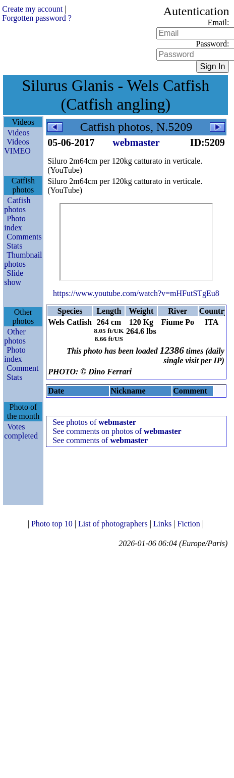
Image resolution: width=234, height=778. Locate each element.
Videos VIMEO (17, 146)
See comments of (100, 440)
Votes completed (21, 431)
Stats (14, 245)
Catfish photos (17, 205)
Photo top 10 (53, 523)
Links (163, 523)
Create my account (32, 9)
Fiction (189, 523)
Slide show (13, 277)
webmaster (135, 142)
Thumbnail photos (23, 259)
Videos (18, 132)
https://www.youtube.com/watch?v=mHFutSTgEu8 (136, 293)
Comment (22, 368)
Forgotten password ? (36, 18)
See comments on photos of (117, 431)
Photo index (14, 223)
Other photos (15, 336)
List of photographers (114, 523)
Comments (24, 236)
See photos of (94, 422)
